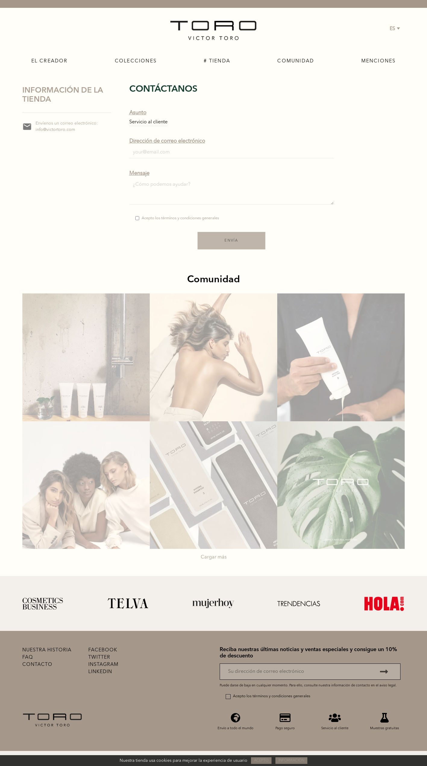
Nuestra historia (46, 650)
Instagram (103, 664)
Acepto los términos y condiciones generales (180, 218)
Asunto (137, 113)
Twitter (99, 657)
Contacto (37, 664)
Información (291, 760)
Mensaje (139, 173)
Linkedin (100, 671)
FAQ (27, 657)
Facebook (102, 650)
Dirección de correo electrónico (167, 141)
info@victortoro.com (55, 130)
